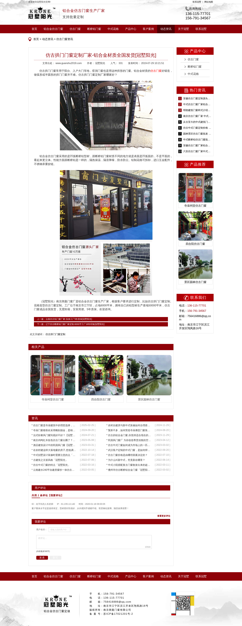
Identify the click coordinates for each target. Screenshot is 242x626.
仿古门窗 (75, 28)
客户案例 (148, 28)
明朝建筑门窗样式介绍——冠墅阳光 (197, 110)
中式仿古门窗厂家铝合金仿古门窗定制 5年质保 (197, 104)
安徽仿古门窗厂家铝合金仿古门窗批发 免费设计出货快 (197, 145)
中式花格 (113, 28)
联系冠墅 (197, 2)
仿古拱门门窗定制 (55, 334)
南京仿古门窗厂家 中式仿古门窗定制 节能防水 (197, 116)
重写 (55, 557)
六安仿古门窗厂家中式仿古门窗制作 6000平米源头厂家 (197, 151)
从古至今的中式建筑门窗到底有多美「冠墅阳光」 (197, 122)
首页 (34, 28)
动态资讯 (165, 28)
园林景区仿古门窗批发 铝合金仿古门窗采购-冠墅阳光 (197, 133)
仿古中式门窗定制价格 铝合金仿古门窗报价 (197, 127)
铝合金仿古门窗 (53, 28)
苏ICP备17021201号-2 (118, 614)
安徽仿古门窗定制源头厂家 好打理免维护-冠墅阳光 (197, 98)
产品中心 (130, 28)
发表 (42, 557)
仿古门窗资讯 (64, 39)
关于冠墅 (183, 28)
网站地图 (208, 2)
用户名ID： (41, 529)
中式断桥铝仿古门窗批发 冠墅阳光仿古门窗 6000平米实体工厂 (197, 139)
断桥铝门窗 (94, 28)
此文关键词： (37, 334)
